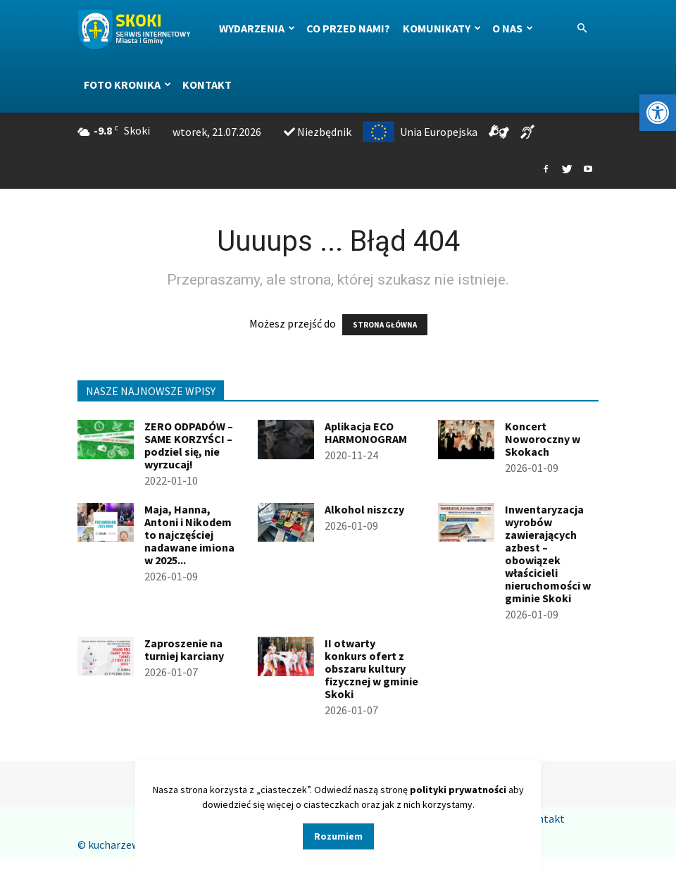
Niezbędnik (317, 132)
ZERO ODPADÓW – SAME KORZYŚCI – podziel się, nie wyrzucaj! (188, 445)
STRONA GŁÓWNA (385, 325)
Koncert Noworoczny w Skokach (542, 439)
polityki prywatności (458, 789)
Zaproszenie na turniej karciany (184, 649)
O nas (512, 28)
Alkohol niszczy (364, 509)
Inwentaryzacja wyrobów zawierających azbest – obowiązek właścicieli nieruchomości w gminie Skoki (548, 553)
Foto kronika (127, 84)
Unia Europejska (420, 131)
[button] (657, 112)
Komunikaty (442, 28)
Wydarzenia (257, 28)
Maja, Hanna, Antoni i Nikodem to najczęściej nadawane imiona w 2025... (189, 534)
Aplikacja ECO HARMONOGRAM (366, 432)
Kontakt (207, 84)
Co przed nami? (348, 28)
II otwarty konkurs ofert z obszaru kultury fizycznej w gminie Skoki (371, 668)
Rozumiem (338, 836)
